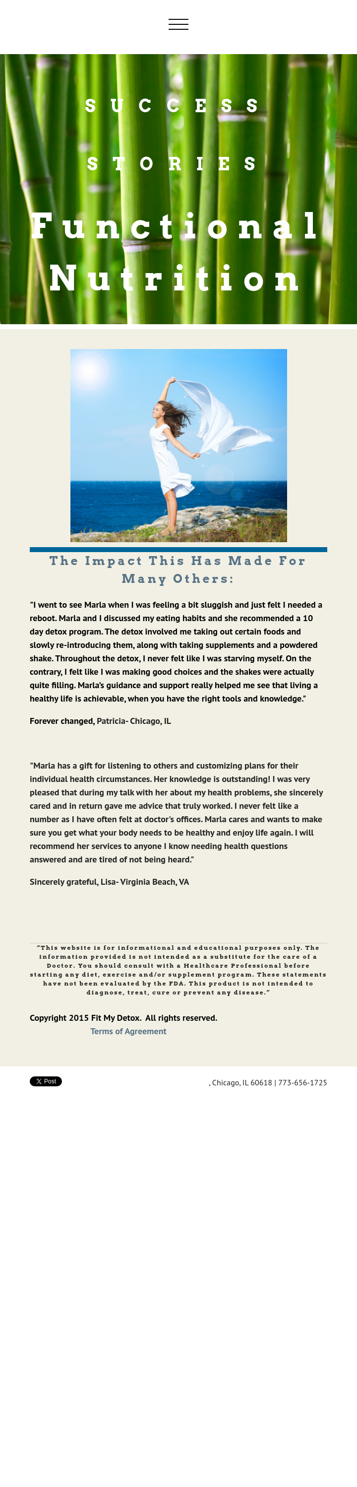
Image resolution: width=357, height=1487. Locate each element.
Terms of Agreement (128, 1031)
